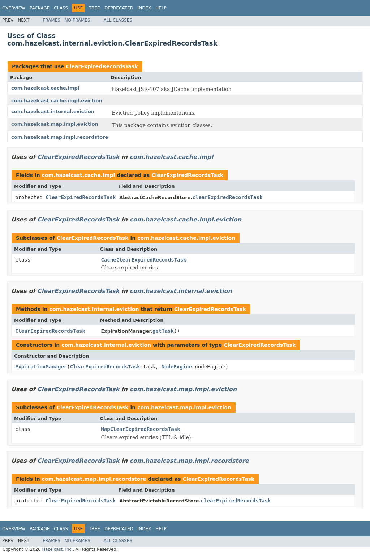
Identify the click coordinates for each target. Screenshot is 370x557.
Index (144, 7)
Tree (94, 7)
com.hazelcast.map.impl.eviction (54, 124)
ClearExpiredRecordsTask (102, 66)
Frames (51, 20)
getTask (163, 331)
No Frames (77, 20)
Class (61, 7)
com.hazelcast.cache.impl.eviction (56, 100)
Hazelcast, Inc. (57, 549)
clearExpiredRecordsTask (228, 197)
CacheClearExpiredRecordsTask (143, 260)
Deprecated (118, 7)
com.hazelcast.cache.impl (45, 88)
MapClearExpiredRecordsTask (140, 429)
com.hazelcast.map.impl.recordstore (59, 137)
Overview (13, 7)
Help (161, 7)
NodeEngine (177, 367)
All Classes (118, 20)
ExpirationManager (41, 367)
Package (40, 7)
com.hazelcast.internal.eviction (52, 111)
